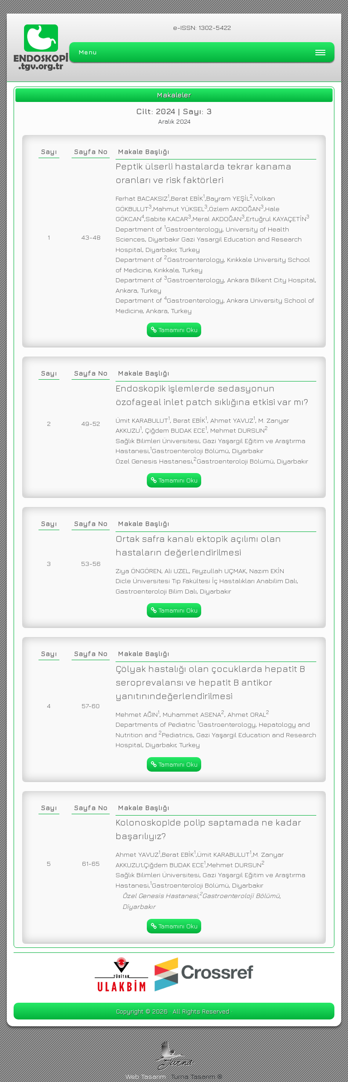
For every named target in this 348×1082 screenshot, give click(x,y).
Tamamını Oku (174, 329)
